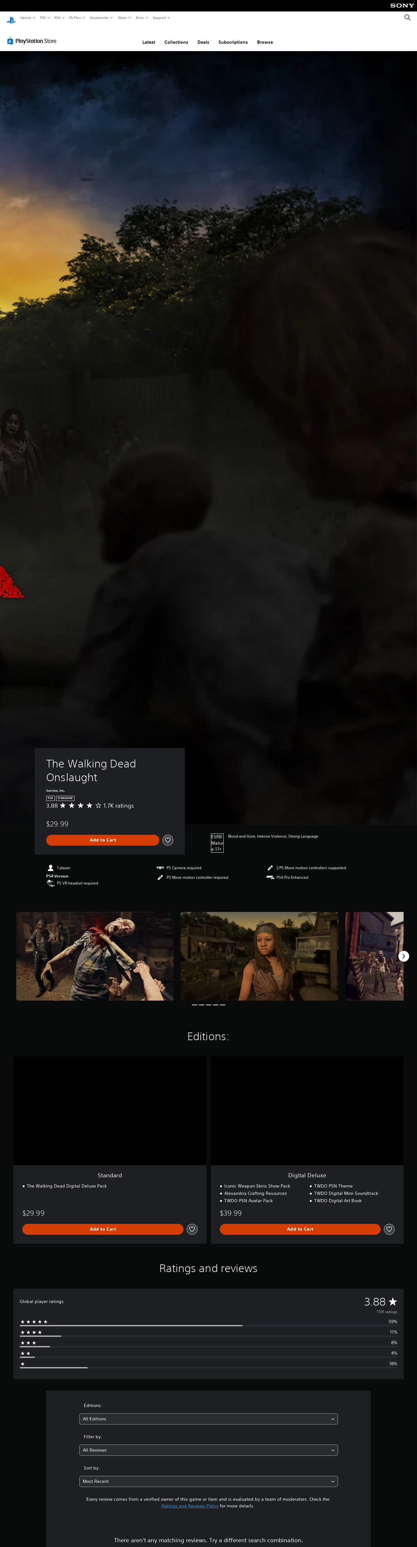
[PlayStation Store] (33, 35)
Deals (203, 36)
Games (25, 17)
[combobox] (208, 1412)
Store (139, 17)
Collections (176, 36)
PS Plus (75, 17)
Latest (148, 36)
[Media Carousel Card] (95, 950)
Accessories (99, 17)
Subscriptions (233, 36)
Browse (265, 36)
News (122, 17)
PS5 (43, 17)
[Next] (403, 950)
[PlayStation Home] (11, 17)
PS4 (57, 17)
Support (159, 17)
